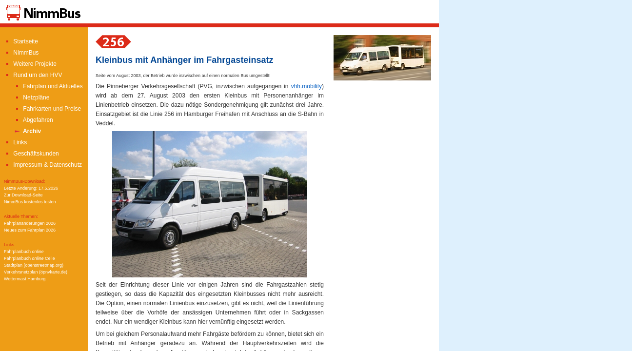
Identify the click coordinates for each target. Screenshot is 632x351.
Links (15, 142)
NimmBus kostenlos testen (30, 201)
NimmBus (21, 52)
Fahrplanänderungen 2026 (30, 223)
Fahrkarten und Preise (47, 108)
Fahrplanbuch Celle (29, 258)
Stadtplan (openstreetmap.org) (33, 265)
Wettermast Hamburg (24, 278)
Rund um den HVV (33, 75)
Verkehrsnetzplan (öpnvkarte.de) (35, 272)
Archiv (27, 131)
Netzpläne (31, 97)
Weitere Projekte (30, 63)
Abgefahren (33, 120)
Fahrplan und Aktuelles (48, 86)
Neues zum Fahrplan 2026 (30, 230)
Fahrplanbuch (24, 251)
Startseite (21, 41)
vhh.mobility (306, 86)
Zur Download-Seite (23, 195)
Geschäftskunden (31, 153)
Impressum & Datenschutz (43, 164)
